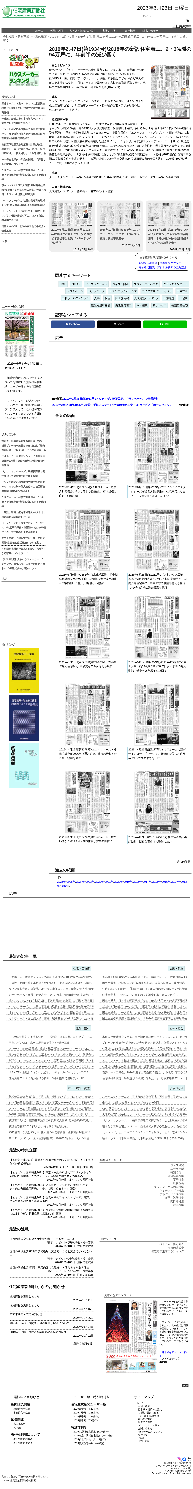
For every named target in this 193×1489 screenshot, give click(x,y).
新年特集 (178, 1204)
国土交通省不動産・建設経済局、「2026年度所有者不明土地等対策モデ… (147, 1018)
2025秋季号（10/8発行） (86, 1416)
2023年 (90, 881)
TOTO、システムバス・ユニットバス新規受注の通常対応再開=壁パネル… (54, 1060)
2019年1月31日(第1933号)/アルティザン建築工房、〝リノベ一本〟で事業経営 (110, 398)
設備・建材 (83, 1028)
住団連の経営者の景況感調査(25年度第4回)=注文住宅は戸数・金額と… (145, 1066)
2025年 (71, 881)
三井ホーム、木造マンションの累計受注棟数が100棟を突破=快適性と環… (54, 977)
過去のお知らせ (82, 1343)
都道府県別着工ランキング (167, 1251)
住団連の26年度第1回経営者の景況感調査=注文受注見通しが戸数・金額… (147, 1048)
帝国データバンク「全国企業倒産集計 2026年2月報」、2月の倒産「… (52, 1138)
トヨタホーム (75, 291)
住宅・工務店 (81, 968)
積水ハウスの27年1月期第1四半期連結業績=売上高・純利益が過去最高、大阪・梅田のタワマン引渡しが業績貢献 (24, 189)
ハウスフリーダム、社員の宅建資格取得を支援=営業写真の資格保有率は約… (56, 1006)
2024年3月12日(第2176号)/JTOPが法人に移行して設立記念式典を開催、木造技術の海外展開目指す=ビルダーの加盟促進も (168, 223)
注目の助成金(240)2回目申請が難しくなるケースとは (42, 1238)
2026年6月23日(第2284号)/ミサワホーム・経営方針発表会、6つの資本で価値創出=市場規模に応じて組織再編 (88, 491)
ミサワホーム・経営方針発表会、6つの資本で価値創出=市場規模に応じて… (55, 994)
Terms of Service (177, 1473)
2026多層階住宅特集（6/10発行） (91, 1431)
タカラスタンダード (175, 284)
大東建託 (169, 298)
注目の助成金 (85, 1246)
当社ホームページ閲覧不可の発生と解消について (39, 1323)
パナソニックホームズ (123, 291)
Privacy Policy (158, 1473)
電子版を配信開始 (149, 1416)
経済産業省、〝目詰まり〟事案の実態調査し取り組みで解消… (140, 994)
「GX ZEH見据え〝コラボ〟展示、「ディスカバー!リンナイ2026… (50, 1072)
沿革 (141, 1438)
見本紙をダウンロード (173, 263)
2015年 (166, 881)
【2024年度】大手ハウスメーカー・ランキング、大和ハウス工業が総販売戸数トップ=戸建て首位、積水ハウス (23, 563)
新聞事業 (23, 36)
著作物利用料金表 (23, 1439)
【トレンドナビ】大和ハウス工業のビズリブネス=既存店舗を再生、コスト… (56, 1012)
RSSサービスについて (150, 1431)
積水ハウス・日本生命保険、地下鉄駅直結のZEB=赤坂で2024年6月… (144, 1138)
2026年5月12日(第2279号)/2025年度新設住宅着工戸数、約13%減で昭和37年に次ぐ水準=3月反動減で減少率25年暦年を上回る (157, 666)
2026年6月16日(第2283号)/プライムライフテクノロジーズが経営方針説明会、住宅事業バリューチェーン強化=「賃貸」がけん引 (156, 491)
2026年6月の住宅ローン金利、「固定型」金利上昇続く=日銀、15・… (145, 1006)
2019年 (54, 36)
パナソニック (96, 291)
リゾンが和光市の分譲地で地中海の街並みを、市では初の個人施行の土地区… (56, 988)
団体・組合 (176, 1028)
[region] (120, 367)
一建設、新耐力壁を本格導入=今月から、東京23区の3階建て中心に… (51, 982)
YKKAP (75, 284)
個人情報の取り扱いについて (177, 1463)
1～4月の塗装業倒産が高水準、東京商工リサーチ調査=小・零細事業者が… (54, 1102)
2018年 (137, 881)
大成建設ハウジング (146, 298)
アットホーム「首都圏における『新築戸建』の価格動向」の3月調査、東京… (56, 1108)
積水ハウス (159, 305)
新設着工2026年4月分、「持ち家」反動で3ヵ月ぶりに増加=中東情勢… (52, 1096)
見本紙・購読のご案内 (82, 30)
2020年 (118, 881)
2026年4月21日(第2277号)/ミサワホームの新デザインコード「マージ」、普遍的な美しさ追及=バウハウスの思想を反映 (156, 754)
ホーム (39, 30)
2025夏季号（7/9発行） (86, 1420)
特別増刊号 (86, 1167)
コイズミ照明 (120, 284)
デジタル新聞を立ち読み (172, 267)
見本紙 (17, 1427)
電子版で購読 (146, 267)
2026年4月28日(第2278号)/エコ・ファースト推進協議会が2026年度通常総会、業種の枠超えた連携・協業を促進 (88, 754)
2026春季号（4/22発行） (86, 1408)
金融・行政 (176, 968)
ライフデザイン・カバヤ (157, 291)
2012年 (65, 885)
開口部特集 (177, 1201)
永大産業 (142, 305)
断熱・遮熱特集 (174, 1197)
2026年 (61, 881)
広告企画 (178, 1183)
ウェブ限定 (177, 1165)
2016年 (156, 881)
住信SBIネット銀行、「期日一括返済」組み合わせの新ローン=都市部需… (147, 988)
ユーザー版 (73, 1167)
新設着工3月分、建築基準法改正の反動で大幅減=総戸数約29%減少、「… (54, 1120)
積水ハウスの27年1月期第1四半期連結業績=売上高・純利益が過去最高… (53, 1000)
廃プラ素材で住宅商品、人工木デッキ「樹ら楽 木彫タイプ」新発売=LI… (53, 1054)
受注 (107, 298)
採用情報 (144, 1441)
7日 (72, 36)
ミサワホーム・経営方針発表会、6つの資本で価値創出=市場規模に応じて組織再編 (24, 174)
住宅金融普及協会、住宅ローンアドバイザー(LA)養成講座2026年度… (144, 1054)
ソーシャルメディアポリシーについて (173, 1465)
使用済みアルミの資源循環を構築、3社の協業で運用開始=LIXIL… (49, 1078)
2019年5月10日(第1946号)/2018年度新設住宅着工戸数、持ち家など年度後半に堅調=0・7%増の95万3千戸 (72, 223)
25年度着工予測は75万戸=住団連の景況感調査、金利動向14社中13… (51, 1132)
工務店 (184, 298)
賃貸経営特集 (176, 1176)
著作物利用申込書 (23, 1443)
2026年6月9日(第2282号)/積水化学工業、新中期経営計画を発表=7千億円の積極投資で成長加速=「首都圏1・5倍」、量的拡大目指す (88, 579)
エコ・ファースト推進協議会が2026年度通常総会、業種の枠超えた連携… (147, 1060)
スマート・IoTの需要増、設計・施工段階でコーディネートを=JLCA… (51, 1048)
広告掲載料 (19, 1424)
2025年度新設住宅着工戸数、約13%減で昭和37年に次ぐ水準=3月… (50, 1114)
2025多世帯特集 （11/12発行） (90, 1439)
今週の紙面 (56, 30)
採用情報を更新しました (25, 1296)
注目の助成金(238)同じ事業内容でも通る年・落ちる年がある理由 (49, 1267)
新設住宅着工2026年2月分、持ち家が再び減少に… (40, 1126)
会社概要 (130, 30)
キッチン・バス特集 (172, 1190)
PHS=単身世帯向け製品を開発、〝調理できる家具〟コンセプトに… (50, 1036)
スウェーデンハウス (146, 284)
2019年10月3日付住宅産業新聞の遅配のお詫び (38, 1332)
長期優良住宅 (179, 305)
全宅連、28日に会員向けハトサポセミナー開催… (132, 1102)
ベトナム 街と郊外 (172, 1244)
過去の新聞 (183, 861)
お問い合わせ (149, 30)
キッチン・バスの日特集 (169, 1186)
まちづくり (176, 1088)
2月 (64, 36)
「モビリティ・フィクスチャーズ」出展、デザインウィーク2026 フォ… (53, 1066)
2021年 (109, 881)
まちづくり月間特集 (81, 1179)
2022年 (99, 881)
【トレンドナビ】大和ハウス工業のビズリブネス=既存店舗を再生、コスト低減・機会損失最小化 (24, 215)
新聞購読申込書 (21, 1408)
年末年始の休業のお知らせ (26, 1314)
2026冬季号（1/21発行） (86, 1412)
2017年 (147, 881)
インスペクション (96, 284)
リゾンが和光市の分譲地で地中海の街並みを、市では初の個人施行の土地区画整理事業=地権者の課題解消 (23, 133)
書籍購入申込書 (21, 1412)
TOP (185, 1385)
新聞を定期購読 (147, 263)
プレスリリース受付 (149, 1425)
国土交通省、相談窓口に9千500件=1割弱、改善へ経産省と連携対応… (144, 982)
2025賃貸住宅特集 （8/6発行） (90, 1443)
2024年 (80, 881)
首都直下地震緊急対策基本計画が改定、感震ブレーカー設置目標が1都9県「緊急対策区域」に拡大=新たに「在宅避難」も (24, 148)
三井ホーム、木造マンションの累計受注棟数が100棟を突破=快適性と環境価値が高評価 (23, 107)
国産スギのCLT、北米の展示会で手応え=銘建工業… (40, 1042)
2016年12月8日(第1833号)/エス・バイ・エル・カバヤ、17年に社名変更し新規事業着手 (120, 221)
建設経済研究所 (100, 305)
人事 (97, 298)
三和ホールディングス (75, 298)
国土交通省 (122, 298)
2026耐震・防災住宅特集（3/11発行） (94, 1435)
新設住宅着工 (123, 305)
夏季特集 (178, 1179)
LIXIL (63, 284)
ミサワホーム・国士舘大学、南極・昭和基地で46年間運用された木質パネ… (55, 1018)
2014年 (175, 881)
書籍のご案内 (110, 30)
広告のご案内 (145, 1422)
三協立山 (182, 291)
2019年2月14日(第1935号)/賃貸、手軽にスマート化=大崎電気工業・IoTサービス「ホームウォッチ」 (113, 404)
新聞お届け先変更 (149, 1412)
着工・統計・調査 (79, 1088)
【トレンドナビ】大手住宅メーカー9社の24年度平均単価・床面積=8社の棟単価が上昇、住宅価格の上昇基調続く (24, 527)
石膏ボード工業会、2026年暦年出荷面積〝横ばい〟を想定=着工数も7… (146, 1072)
